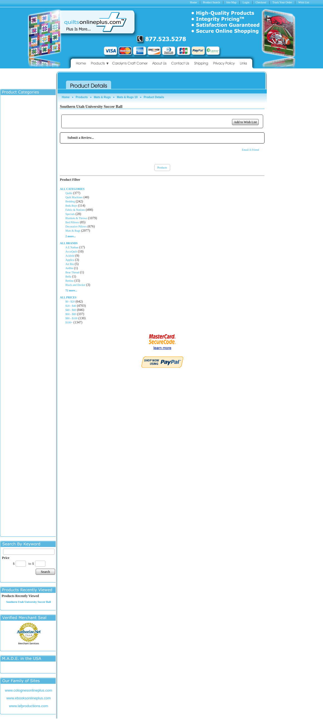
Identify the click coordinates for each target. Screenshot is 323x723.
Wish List (303, 2)
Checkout (261, 2)
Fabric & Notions (75, 209)
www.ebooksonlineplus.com (28, 698)
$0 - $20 (70, 301)
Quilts (68, 193)
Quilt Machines (74, 197)
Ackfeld (69, 255)
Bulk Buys (71, 205)
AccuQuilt (71, 251)
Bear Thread (72, 272)
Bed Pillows (72, 222)
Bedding (70, 201)
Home (193, 2)
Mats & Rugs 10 (127, 97)
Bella (68, 276)
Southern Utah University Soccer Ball (28, 601)
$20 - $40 (70, 305)
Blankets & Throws (76, 218)
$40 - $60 (70, 309)
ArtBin (69, 268)
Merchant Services (28, 643)
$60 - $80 (70, 314)
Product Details (154, 97)
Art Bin (69, 264)
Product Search (211, 2)
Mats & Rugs (102, 97)
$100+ (69, 322)
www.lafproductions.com (28, 706)
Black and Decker (75, 284)
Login (246, 2)
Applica (69, 259)
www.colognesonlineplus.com (28, 690)
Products (82, 97)
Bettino (69, 280)
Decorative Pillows (76, 226)
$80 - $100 (71, 318)
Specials (70, 214)
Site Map (231, 2)
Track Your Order (282, 2)
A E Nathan (72, 247)
